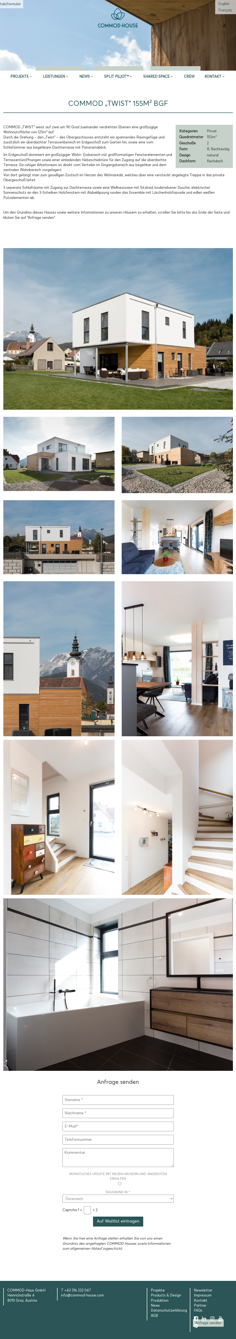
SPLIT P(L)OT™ (116, 76)
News (84, 76)
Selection (175, 65)
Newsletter (203, 1290)
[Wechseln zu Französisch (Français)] (225, 10)
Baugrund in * (118, 1196)
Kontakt (213, 76)
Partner (200, 1305)
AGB (154, 1315)
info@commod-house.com (82, 1295)
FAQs (198, 1310)
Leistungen (54, 76)
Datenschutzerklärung (169, 1310)
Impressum (203, 1295)
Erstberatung (118, 65)
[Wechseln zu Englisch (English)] (224, 4)
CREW (189, 76)
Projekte (19, 76)
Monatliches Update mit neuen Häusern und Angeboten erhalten (118, 1179)
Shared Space (156, 76)
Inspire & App (61, 65)
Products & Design (166, 1295)
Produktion (160, 1300)
